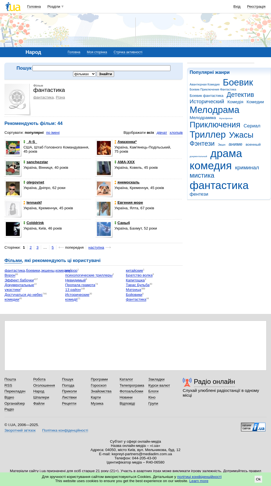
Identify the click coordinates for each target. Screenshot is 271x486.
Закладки (156, 379)
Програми (99, 379)
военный (253, 144)
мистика (202, 175)
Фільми (13, 260)
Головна (34, 6)
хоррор (71, 270)
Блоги (153, 391)
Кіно (151, 397)
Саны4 (122, 223)
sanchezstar (35, 162)
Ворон (9, 275)
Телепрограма (132, 385)
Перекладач (14, 391)
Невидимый (75, 280)
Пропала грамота (80, 285)
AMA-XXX (124, 162)
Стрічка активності (128, 52)
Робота (39, 379)
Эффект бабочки (19, 280)
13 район (73, 290)
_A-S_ (30, 142)
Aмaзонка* (125, 142)
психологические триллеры (88, 275)
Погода (68, 385)
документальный (198, 156)
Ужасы (241, 134)
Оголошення (44, 385)
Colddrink (33, 223)
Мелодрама (214, 110)
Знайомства (101, 391)
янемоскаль (127, 182)
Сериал (252, 126)
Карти (96, 397)
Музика (97, 403)
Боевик (238, 82)
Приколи (69, 391)
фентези (199, 194)
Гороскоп (98, 385)
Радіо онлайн (214, 381)
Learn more (199, 481)
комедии (11, 300)
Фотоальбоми (131, 391)
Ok (258, 479)
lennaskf (32, 202)
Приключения (215, 124)
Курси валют (159, 385)
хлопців (176, 132)
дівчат (162, 132)
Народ (38, 391)
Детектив (240, 94)
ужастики (12, 290)
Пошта (10, 379)
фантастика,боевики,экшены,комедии (37, 270)
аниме (235, 144)
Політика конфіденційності (65, 430)
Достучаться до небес (23, 295)
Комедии (255, 101)
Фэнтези (202, 143)
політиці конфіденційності (199, 477)
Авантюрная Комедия (205, 84)
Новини (126, 397)
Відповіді (127, 403)
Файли (39, 403)
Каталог (126, 379)
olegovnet (33, 182)
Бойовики (134, 295)
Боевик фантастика (206, 96)
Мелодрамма (203, 117)
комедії (71, 300)
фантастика (219, 185)
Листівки (69, 397)
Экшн (221, 144)
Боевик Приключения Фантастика (213, 89)
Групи (153, 403)
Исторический (207, 101)
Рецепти (69, 403)
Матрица (133, 290)
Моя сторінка (97, 52)
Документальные (19, 285)
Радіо (9, 409)
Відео (9, 397)
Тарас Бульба (137, 285)
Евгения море (128, 202)
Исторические (77, 295)
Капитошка (135, 280)
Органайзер (14, 403)
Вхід (237, 6)
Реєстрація (256, 6)
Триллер (208, 134)
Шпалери (41, 397)
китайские (134, 270)
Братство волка (139, 275)
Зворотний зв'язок (20, 430)
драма (226, 153)
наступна (96, 247)
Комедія (235, 101)
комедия (211, 166)
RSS (8, 385)
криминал (247, 167)
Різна (60, 97)
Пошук (67, 379)
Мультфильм (225, 118)
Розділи (53, 6)
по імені (53, 132)
